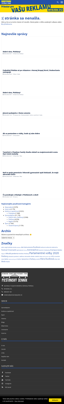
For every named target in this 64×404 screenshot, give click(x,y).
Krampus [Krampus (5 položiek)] (53, 250)
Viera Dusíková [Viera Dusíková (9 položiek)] (47, 259)
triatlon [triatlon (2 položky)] (19, 259)
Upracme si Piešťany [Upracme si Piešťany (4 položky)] (29, 259)
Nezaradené (9, 207)
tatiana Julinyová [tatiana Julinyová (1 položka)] (12, 259)
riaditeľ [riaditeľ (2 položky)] (37, 256)
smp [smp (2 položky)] (40, 256)
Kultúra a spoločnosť (12, 211)
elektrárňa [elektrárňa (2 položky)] (54, 247)
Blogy (3, 322)
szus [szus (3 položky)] (2, 259)
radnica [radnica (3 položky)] (21, 256)
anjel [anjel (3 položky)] (6, 247)
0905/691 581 (8, 292)
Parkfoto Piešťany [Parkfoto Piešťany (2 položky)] (24, 253)
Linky (2, 353)
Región (11, 221)
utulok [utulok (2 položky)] (38, 259)
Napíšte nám (5, 356)
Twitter (5, 376)
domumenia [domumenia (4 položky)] (28, 247)
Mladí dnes (4, 326)
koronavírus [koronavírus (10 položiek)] (32, 249)
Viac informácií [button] (19, 401)
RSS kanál (6, 387)
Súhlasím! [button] (55, 400)
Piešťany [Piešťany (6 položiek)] (4, 256)
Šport (7, 223)
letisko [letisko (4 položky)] (59, 250)
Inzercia (7, 209)
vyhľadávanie (6, 24)
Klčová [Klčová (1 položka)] (25, 250)
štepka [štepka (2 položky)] (8, 261)
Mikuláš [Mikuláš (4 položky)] (8, 253)
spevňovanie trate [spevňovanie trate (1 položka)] (46, 256)
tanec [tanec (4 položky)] (6, 259)
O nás (3, 345)
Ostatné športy (14, 226)
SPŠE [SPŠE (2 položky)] (52, 256)
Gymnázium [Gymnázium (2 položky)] (20, 250)
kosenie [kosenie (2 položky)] (41, 250)
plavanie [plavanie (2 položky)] (11, 256)
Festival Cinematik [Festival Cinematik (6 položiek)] (8, 250)
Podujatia (12, 213)
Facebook (6, 372)
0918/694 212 (8, 289)
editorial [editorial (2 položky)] (43, 247)
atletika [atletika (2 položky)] (10, 247)
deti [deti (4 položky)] (22, 247)
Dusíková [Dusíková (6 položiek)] (36, 247)
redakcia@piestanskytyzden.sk (13, 295)
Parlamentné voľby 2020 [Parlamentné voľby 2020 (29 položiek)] (44, 253)
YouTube (5, 380)
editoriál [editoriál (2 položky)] (48, 247)
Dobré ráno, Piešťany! (16, 217)
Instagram (6, 383)
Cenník (3, 349)
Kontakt (3, 360)
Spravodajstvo (10, 215)
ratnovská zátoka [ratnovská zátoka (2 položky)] (29, 256)
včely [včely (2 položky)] (55, 259)
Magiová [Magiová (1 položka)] (3, 253)
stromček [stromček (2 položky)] (57, 256)
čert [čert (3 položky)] (59, 259)
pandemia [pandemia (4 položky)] (14, 253)
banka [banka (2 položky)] (14, 247)
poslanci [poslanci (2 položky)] (16, 256)
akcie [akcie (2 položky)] (2, 247)
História (3, 318)
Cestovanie (4, 329)
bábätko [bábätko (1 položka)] (19, 247)
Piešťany (11, 219)
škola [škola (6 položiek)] (3, 261)
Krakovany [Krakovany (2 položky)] (47, 250)
